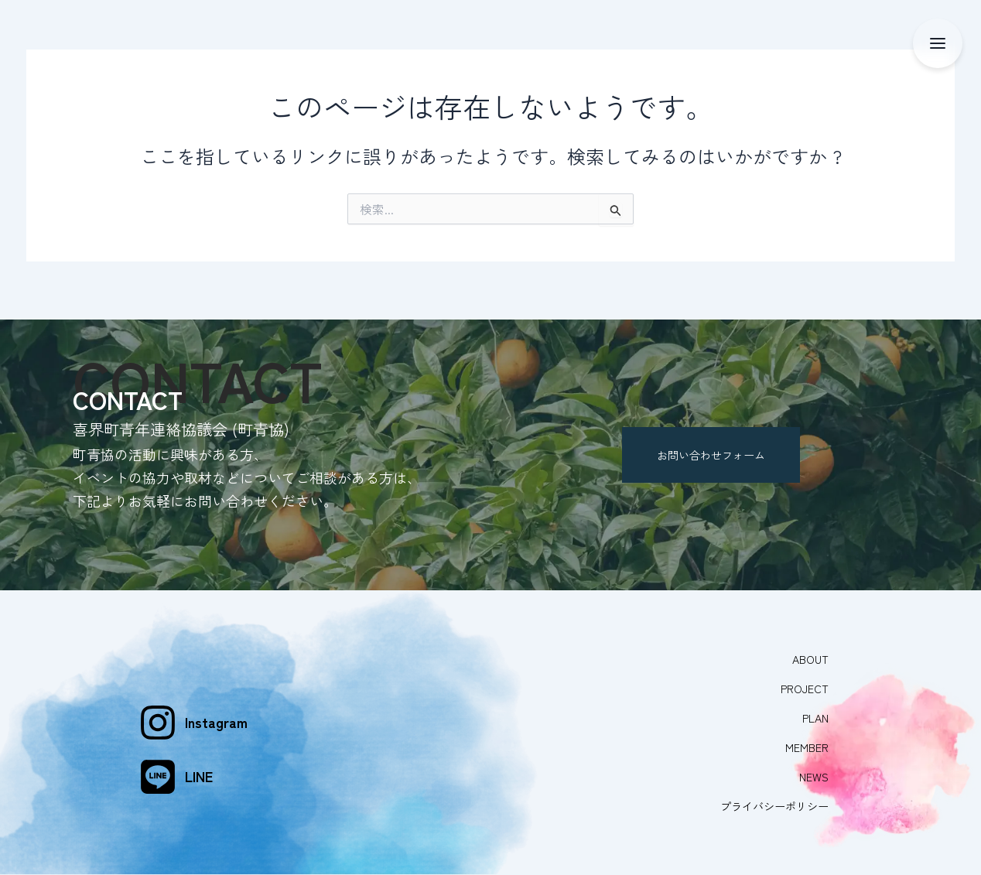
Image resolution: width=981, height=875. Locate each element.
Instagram (216, 713)
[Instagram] (157, 713)
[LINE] (157, 767)
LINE (199, 767)
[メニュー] (937, 43)
